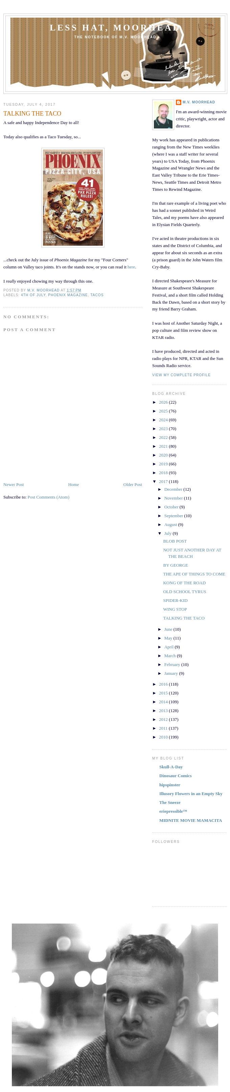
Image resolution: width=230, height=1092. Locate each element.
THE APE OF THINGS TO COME (194, 574)
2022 (164, 437)
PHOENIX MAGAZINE (68, 295)
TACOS (97, 295)
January (171, 673)
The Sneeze (169, 802)
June (169, 629)
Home (73, 484)
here (131, 266)
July (168, 533)
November (174, 498)
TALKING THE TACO (183, 618)
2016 (164, 684)
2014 (164, 701)
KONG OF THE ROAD (184, 582)
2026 (164, 402)
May (169, 638)
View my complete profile (181, 375)
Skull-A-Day (171, 766)
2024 (164, 419)
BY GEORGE (175, 565)
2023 (164, 428)
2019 (164, 463)
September (174, 515)
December (174, 489)
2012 (164, 719)
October (172, 506)
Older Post (132, 484)
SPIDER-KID (175, 600)
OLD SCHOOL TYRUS (184, 591)
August (171, 524)
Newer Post (13, 484)
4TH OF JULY (33, 295)
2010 (164, 737)
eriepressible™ (173, 811)
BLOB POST (175, 541)
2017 (164, 481)
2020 (164, 455)
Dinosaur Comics (175, 775)
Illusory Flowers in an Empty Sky (191, 793)
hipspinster (169, 784)
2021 (164, 446)
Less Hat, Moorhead (115, 28)
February (172, 664)
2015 (164, 692)
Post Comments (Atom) (49, 497)
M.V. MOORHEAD (199, 102)
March (170, 655)
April (169, 646)
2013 (164, 710)
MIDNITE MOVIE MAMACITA (190, 820)
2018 (164, 472)
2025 (164, 410)
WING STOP (175, 609)
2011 (164, 728)
